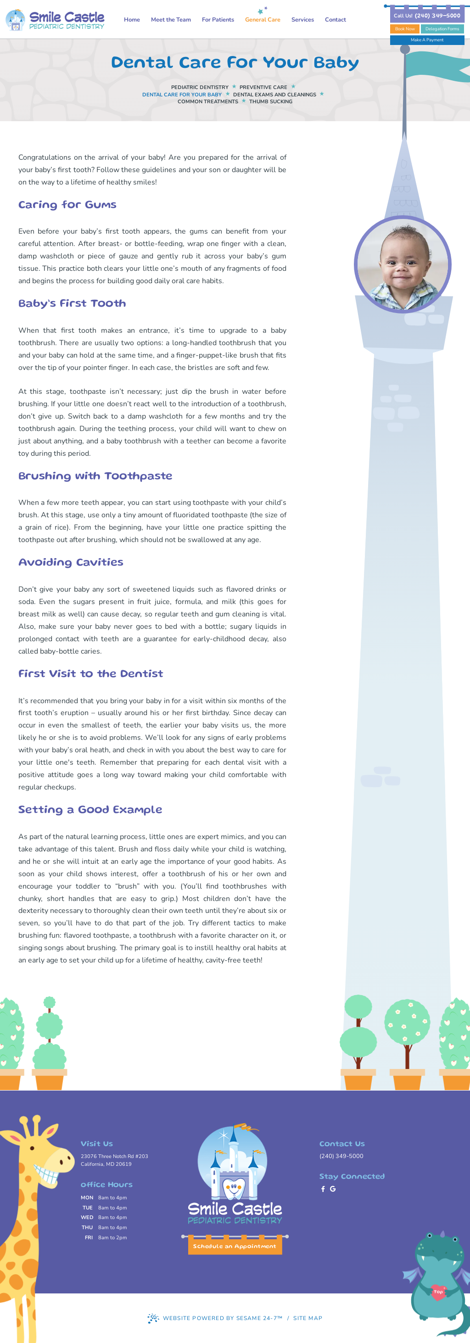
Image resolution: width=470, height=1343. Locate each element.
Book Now (405, 29)
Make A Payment (427, 40)
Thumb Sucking (270, 101)
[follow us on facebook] (324, 1189)
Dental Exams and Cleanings (274, 94)
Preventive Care (263, 87)
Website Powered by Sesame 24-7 (215, 1319)
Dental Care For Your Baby (182, 94)
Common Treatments (208, 101)
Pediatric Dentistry (200, 87)
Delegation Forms (442, 29)
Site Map (308, 1318)
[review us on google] (334, 1189)
